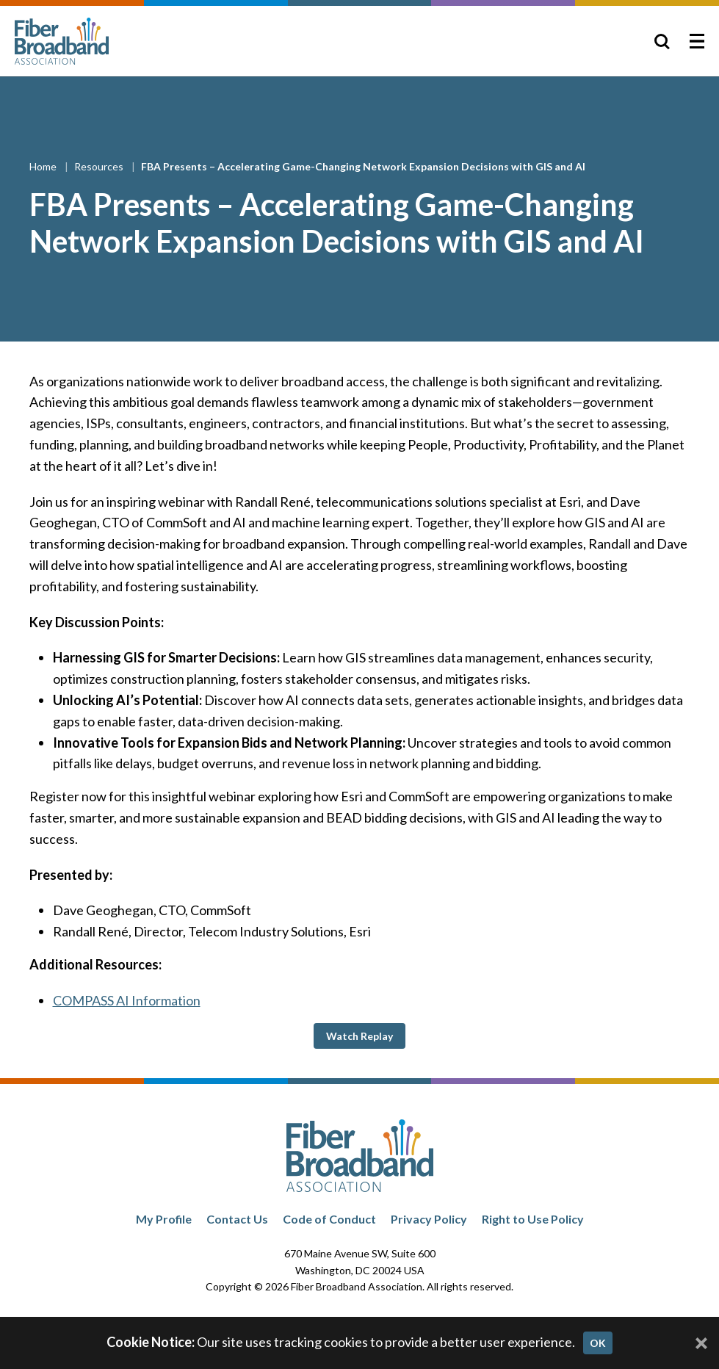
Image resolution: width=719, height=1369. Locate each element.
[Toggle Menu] (697, 41)
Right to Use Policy (533, 1219)
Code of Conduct (329, 1219)
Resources (100, 166)
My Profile (164, 1219)
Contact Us (237, 1219)
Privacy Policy (429, 1219)
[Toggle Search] (661, 41)
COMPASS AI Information (126, 1000)
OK (598, 1343)
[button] (359, 1036)
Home (44, 166)
